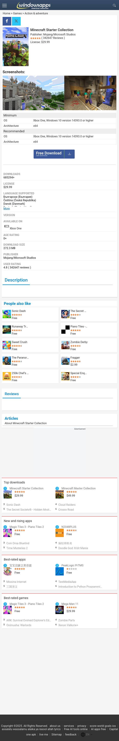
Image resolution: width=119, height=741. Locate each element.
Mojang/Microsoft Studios (59, 34)
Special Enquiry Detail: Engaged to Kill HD (79, 373)
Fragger (75, 357)
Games (17, 13)
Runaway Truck (20, 326)
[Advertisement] (60, 451)
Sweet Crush (19, 342)
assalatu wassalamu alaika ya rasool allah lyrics (31, 729)
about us (55, 726)
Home (6, 13)
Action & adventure (36, 13)
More (6, 208)
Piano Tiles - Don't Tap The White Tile (79, 326)
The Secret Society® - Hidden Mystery (79, 310)
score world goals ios (103, 726)
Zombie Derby (79, 342)
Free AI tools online (76, 729)
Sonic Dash (19, 310)
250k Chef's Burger (20, 373)
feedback (71, 734)
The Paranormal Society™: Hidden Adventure (20, 357)
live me (43, 734)
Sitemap (56, 734)
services (69, 726)
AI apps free (98, 729)
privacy (81, 726)
